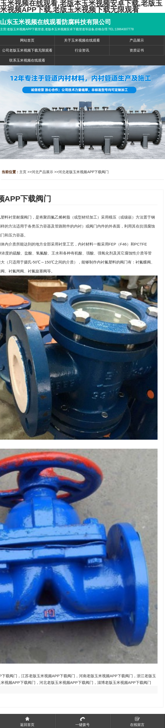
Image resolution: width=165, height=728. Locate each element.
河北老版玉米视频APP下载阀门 (83, 172)
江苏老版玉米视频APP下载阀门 (48, 676)
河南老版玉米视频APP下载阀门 (106, 676)
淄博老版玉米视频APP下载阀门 (124, 682)
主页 (22, 172)
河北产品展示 (42, 172)
